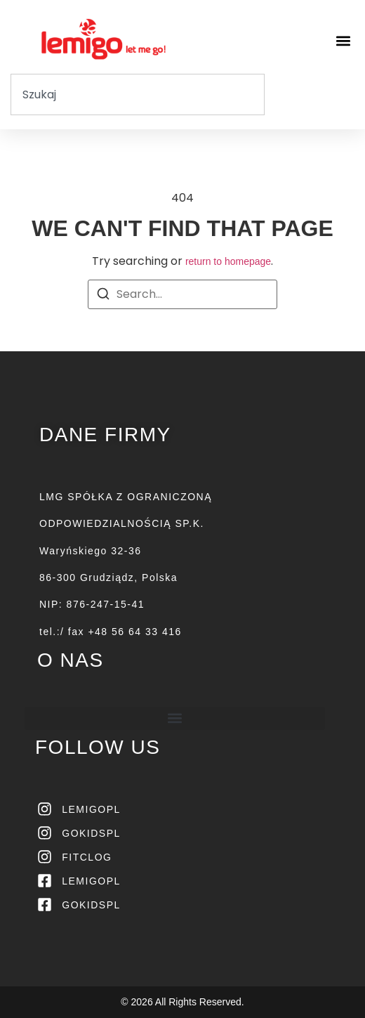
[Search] (103, 296)
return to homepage (228, 261)
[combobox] (138, 94)
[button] (342, 40)
